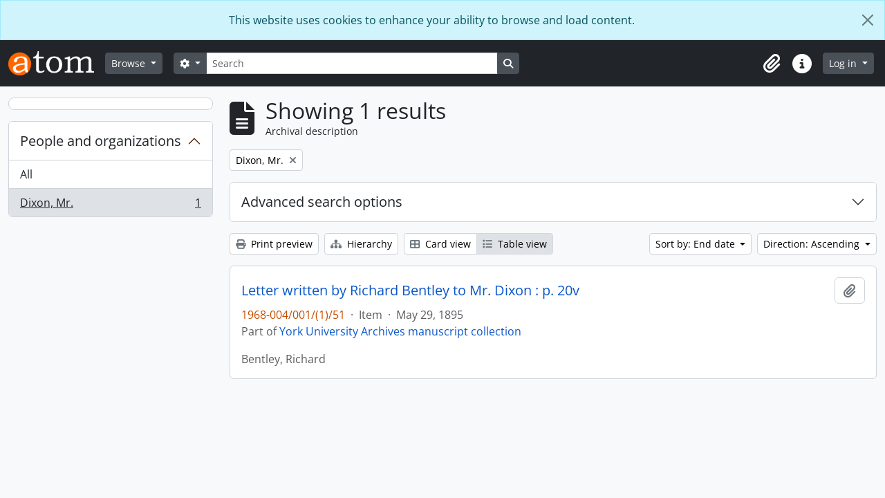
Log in (844, 63)
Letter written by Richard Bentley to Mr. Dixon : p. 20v (410, 290)
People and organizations (100, 140)
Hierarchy (361, 243)
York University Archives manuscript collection (400, 331)
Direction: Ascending (812, 243)
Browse (129, 63)
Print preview (274, 243)
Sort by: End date (696, 243)
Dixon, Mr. (110, 205)
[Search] (352, 63)
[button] (771, 63)
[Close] (867, 20)
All (26, 174)
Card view (440, 243)
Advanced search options (321, 201)
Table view (515, 243)
